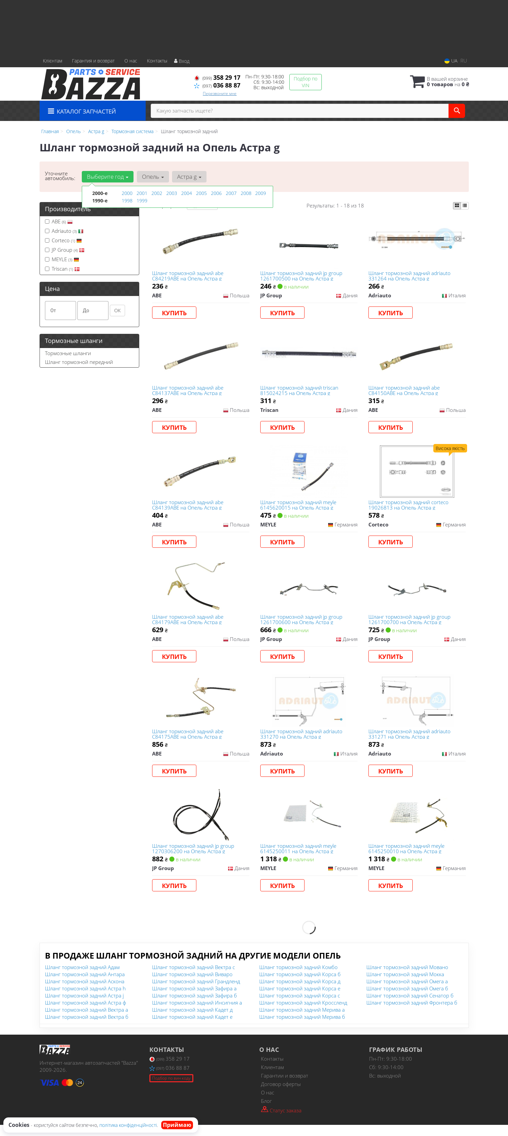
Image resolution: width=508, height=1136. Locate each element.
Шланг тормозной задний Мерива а (302, 1020)
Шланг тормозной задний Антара (85, 985)
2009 (260, 193)
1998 (127, 200)
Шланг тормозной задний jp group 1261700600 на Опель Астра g (302, 625)
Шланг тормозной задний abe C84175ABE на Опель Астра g (188, 742)
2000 (127, 193)
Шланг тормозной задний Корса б (300, 985)
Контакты (157, 60)
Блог (266, 1112)
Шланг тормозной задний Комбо (298, 978)
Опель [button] (152, 176)
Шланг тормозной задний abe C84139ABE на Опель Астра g (188, 509)
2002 (156, 193)
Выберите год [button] (107, 176)
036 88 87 (217, 85)
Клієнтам (52, 60)
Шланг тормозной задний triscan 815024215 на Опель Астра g (300, 393)
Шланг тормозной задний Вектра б (86, 1027)
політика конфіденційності (128, 1125)
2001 (142, 193)
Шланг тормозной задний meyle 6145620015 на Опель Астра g (299, 509)
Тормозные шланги (68, 353)
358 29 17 (217, 77)
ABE (59, 221)
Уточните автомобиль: (60, 175)
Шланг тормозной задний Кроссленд (303, 1013)
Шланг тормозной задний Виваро (192, 985)
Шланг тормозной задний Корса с (299, 1006)
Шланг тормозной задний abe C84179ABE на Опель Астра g (188, 625)
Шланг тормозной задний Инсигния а (197, 1013)
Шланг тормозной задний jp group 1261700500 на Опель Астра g (302, 276)
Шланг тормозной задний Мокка (405, 985)
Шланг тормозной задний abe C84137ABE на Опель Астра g (188, 393)
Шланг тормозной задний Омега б (407, 999)
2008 (246, 193)
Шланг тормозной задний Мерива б (302, 1027)
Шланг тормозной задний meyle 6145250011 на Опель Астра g (299, 858)
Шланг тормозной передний (79, 362)
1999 (142, 200)
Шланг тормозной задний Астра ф (85, 1013)
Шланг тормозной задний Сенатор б (410, 1006)
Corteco (63, 240)
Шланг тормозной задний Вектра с (193, 978)
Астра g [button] (188, 176)
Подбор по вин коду (171, 1089)
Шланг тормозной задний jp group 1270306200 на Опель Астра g (194, 858)
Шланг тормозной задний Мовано (407, 978)
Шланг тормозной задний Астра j (84, 1006)
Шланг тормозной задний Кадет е (192, 1027)
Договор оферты (281, 1095)
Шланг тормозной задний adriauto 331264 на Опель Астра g (410, 276)
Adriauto (64, 230)
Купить (175, 314)
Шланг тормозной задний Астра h (85, 999)
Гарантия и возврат (93, 60)
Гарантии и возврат (284, 1086)
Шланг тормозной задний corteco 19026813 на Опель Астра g (409, 509)
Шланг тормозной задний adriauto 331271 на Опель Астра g (410, 742)
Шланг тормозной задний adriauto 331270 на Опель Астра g (302, 742)
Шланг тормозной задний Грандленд (196, 992)
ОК (117, 310)
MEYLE (62, 259)
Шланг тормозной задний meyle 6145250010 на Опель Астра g (407, 858)
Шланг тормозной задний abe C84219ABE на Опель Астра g (188, 276)
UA (450, 60)
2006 (216, 193)
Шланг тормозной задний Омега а (407, 992)
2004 (186, 193)
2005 (201, 193)
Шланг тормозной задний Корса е (299, 999)
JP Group (64, 249)
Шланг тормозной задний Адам (82, 978)
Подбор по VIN (305, 82)
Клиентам (272, 1078)
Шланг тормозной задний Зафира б (194, 1006)
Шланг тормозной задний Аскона (84, 992)
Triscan (62, 268)
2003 (171, 193)
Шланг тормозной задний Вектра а (86, 1020)
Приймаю (177, 1125)
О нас (130, 60)
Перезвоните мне (220, 93)
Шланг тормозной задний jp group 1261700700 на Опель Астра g (410, 625)
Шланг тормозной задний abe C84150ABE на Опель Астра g (404, 393)
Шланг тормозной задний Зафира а (194, 999)
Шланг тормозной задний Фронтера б (411, 1013)
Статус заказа (281, 1121)
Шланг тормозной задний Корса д (299, 992)
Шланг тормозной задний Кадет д (192, 1020)
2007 (231, 193)
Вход (182, 61)
